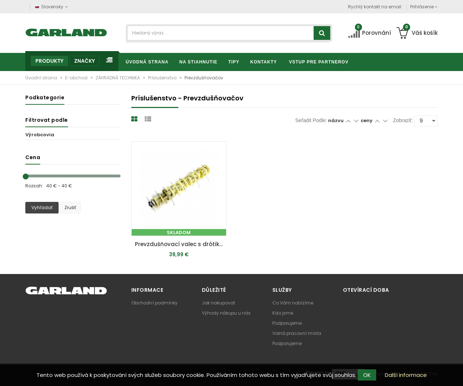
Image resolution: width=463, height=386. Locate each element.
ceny (367, 120)
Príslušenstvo (163, 78)
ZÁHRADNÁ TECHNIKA (118, 78)
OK (367, 375)
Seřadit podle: (311, 120)
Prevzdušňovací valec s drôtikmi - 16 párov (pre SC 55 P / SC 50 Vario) (180, 244)
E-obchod (77, 78)
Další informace (406, 375)
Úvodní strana (41, 78)
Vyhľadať (41, 207)
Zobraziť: (403, 120)
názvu (336, 120)
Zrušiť (70, 207)
